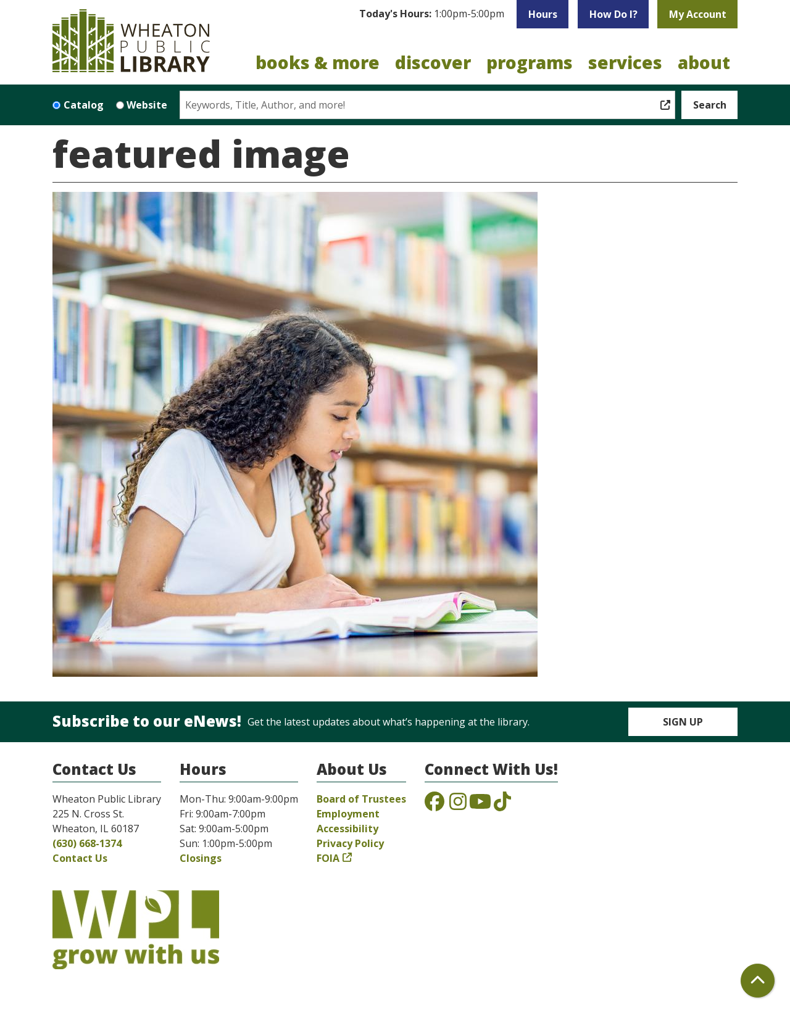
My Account (697, 14)
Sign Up (683, 722)
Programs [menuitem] (529, 62)
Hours (542, 14)
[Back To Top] (758, 981)
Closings (201, 858)
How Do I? (613, 14)
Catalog (84, 105)
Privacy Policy (350, 843)
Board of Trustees (361, 799)
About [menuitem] (704, 62)
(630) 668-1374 (87, 843)
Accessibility (347, 828)
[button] (431, 14)
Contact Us (79, 858)
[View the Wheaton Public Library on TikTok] (502, 805)
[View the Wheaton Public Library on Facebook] (434, 805)
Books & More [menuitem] (318, 62)
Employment (348, 814)
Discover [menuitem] (433, 62)
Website (147, 105)
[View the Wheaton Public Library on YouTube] (480, 805)
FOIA (328, 858)
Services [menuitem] (625, 62)
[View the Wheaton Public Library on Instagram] (458, 805)
